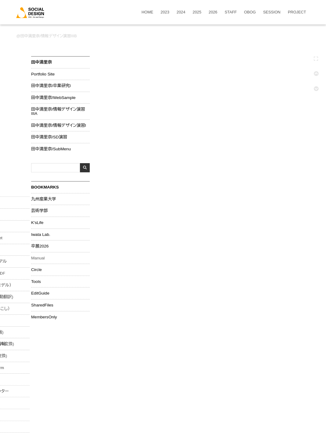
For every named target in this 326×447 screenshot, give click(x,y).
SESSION (272, 12)
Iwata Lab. (40, 235)
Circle (36, 270)
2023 (165, 12)
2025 (197, 12)
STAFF (231, 12)
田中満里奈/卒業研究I (51, 86)
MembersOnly (44, 317)
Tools (36, 282)
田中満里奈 (41, 62)
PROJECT (297, 12)
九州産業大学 (43, 199)
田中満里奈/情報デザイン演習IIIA (58, 111)
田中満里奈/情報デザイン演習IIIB (48, 36)
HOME (147, 12)
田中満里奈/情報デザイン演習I (58, 125)
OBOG (250, 12)
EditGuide (40, 293)
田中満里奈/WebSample (53, 98)
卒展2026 (40, 246)
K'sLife (37, 223)
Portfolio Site (43, 74)
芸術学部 (39, 211)
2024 (181, 12)
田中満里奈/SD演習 (49, 137)
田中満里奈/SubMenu (51, 149)
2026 (213, 12)
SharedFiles (42, 305)
